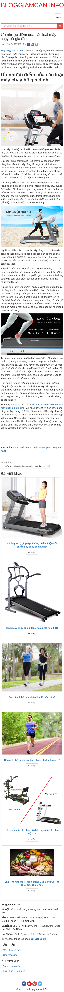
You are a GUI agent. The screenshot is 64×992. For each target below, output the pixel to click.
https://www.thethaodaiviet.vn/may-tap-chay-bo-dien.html (25, 466)
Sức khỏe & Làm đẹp (13, 971)
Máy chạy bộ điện (11, 950)
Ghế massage (9, 955)
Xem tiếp (32, 552)
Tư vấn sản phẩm (11, 966)
